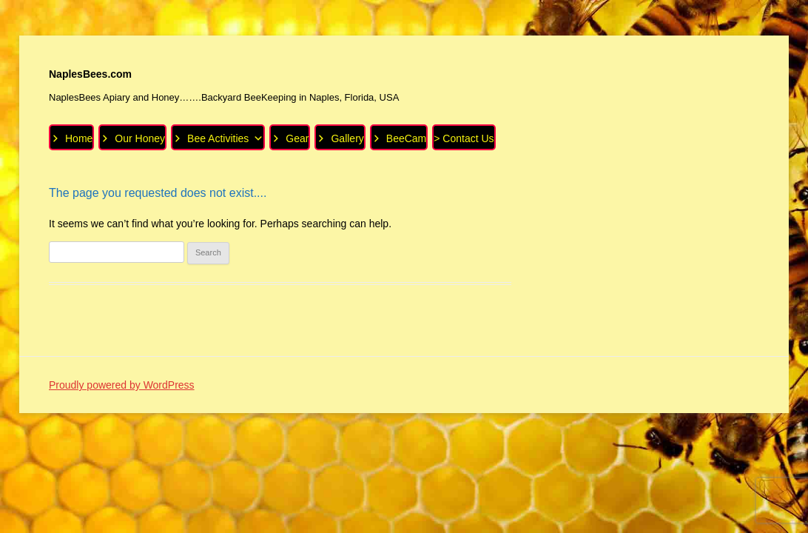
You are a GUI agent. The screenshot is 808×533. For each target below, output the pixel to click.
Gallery (347, 138)
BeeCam (406, 138)
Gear (297, 138)
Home (78, 138)
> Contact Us (464, 138)
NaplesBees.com (90, 74)
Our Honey (140, 138)
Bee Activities (225, 138)
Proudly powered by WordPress (122, 385)
